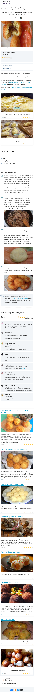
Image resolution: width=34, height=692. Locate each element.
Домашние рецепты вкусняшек (7, 679)
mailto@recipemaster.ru (8, 685)
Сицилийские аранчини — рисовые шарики (15, 411)
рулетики (23, 368)
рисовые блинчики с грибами (20, 298)
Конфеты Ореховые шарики (12, 517)
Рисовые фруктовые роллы (11, 552)
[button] (32, 2)
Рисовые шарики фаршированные (14, 449)
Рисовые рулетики (8, 619)
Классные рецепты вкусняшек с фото (5, 2)
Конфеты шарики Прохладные (12, 484)
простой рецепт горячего (19, 87)
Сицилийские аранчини (10, 583)
